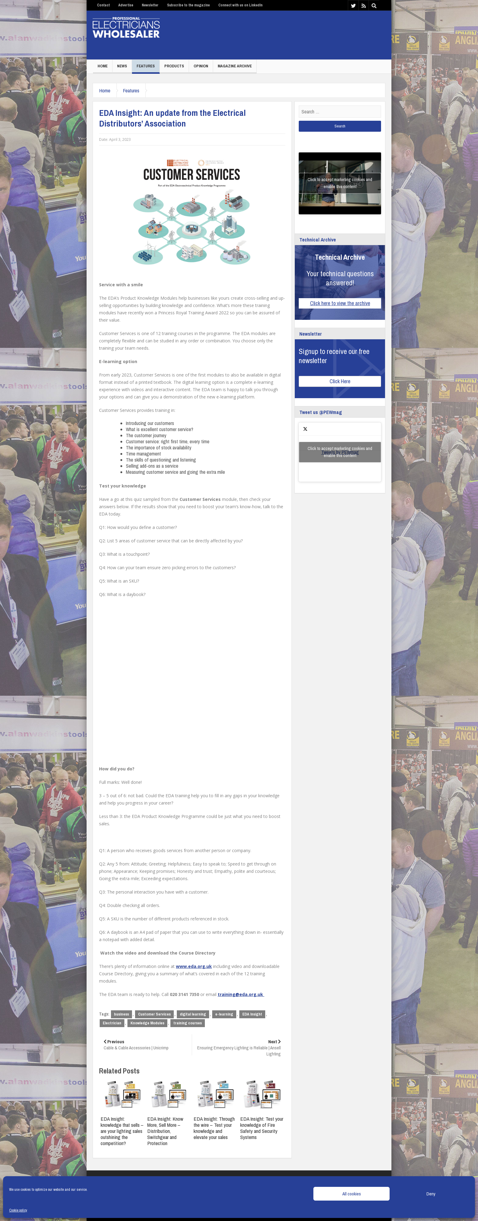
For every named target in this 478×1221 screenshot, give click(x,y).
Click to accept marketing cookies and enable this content (340, 183)
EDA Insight (252, 1014)
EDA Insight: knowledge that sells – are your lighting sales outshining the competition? (122, 1131)
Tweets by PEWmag (340, 452)
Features (146, 66)
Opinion (201, 66)
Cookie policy (18, 1210)
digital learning (193, 1014)
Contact (103, 5)
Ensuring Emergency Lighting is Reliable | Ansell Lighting (238, 1047)
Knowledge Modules (147, 1023)
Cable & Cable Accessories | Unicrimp (145, 1044)
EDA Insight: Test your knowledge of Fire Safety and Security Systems (261, 1128)
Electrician (112, 1023)
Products (174, 66)
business (121, 1014)
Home (103, 66)
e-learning (224, 1014)
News (122, 66)
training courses (187, 1023)
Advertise (125, 5)
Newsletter (150, 5)
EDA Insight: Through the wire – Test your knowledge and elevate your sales (214, 1128)
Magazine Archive (235, 66)
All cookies (351, 1194)
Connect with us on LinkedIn (240, 5)
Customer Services (154, 1014)
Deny (430, 1194)
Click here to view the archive (340, 303)
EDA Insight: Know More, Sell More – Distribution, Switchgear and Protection (165, 1131)
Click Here (340, 381)
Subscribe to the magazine (188, 5)
